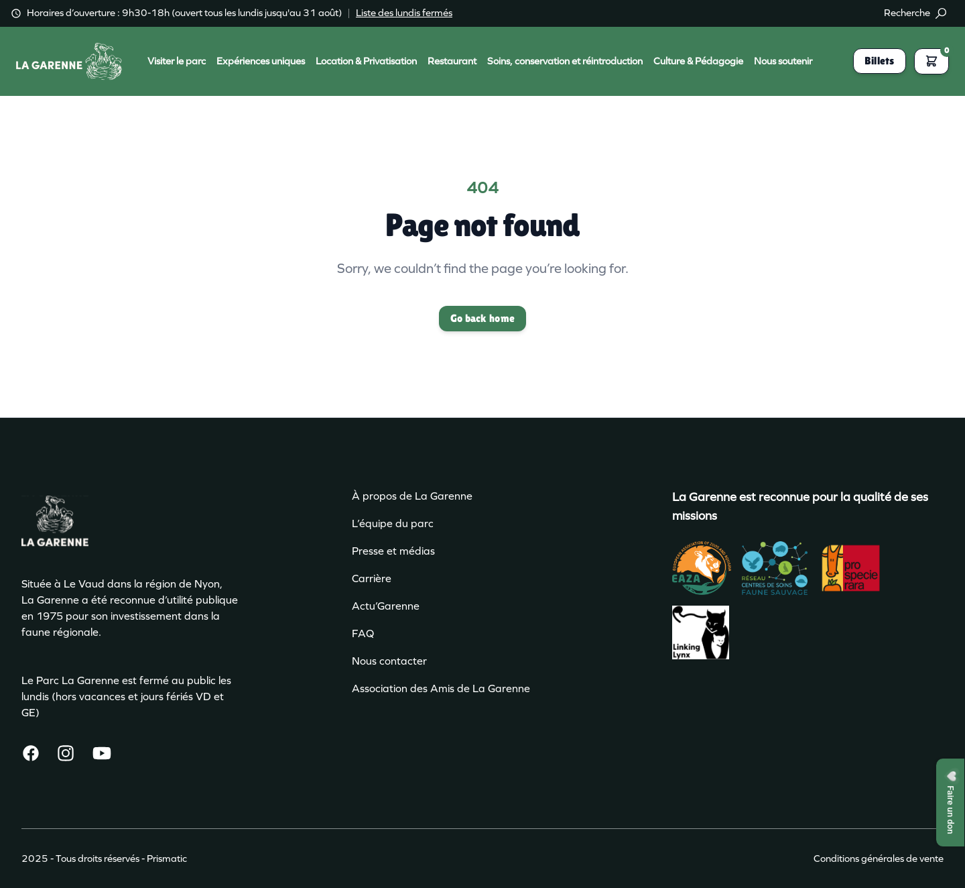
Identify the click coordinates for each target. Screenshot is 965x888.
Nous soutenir (783, 61)
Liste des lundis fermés (404, 13)
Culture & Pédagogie (698, 61)
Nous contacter (389, 661)
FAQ (363, 633)
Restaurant (452, 61)
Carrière (371, 578)
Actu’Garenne (386, 606)
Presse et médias (393, 551)
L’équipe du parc (393, 523)
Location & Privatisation (366, 61)
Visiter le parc (176, 61)
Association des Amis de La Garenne (441, 688)
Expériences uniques (260, 61)
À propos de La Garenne (412, 496)
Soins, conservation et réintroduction (565, 61)
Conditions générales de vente (879, 858)
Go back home (482, 318)
